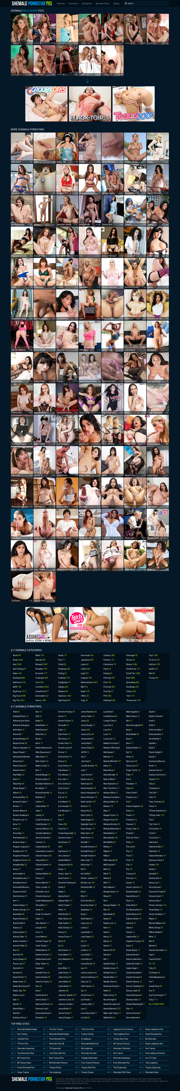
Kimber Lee (88, 883)
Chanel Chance (44, 856)
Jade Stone (64, 973)
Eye (61, 815)
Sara (129, 946)
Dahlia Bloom (43, 950)
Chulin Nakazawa (45, 901)
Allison (17, 793)
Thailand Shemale (89, 1058)
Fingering (64, 669)
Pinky (130, 842)
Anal (17, 655)
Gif (60, 847)
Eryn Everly (63, 788)
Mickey (108, 847)
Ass (17, 664)
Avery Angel (19, 959)
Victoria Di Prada (157, 892)
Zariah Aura (155, 986)
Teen (130, 696)
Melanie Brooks (112, 824)
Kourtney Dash (88, 905)
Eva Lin (62, 797)
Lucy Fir (108, 730)
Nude (85, 691)
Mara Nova (109, 770)
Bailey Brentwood (21, 986)
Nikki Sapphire (133, 712)
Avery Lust (19, 964)
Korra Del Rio (88, 901)
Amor (17, 824)
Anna (16, 869)
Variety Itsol (155, 878)
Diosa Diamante (43, 1013)
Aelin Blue (18, 730)
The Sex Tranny (56, 1029)
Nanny (108, 941)
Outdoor (109, 655)
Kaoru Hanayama (90, 793)
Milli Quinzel (110, 865)
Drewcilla (63, 725)
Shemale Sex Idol (88, 1053)
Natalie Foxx (110, 973)
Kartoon (86, 806)
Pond (129, 856)
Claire (39, 919)
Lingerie (86, 678)
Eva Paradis (64, 806)
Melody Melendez (112, 829)
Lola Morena (110, 716)
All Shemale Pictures (58, 1063)
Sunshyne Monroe (158, 761)
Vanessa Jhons (156, 860)
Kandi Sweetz (88, 788)
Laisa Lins (86, 923)
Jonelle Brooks (89, 766)
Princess (131, 878)
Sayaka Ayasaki (134, 973)
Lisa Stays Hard (89, 1013)
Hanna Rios (64, 896)
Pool (107, 682)
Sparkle (153, 743)
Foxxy (62, 824)
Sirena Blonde (133, 1017)
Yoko (152, 968)
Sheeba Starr (133, 1000)
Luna (107, 734)
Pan (128, 779)
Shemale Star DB (56, 1044)
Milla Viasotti (110, 860)
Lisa (84, 1008)
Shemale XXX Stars (122, 1072)
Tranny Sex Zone (120, 1039)
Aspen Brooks (20, 919)
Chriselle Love (42, 892)
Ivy (60, 964)
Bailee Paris (19, 982)
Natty (107, 991)
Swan (153, 766)
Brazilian (41, 669)
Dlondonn (41, 1017)
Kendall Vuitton (88, 856)
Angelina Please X (22, 856)
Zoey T (153, 1000)
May (107, 811)
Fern (61, 820)
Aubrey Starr (20, 937)
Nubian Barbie (133, 748)
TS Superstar (55, 1048)
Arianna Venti (20, 892)
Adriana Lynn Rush (22, 721)
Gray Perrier (64, 878)
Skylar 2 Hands (156, 716)
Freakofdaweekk (67, 833)
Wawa (153, 919)
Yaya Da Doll (155, 959)
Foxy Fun (63, 829)
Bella (39, 721)
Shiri (129, 1008)
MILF (84, 687)
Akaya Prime (20, 743)
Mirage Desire (111, 892)
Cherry (40, 878)
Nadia (107, 919)
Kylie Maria (87, 919)
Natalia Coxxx (111, 968)
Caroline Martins (44, 833)
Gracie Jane (64, 874)
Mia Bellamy (110, 833)
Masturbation (89, 682)
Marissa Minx (111, 802)
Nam (107, 928)
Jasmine (63, 991)
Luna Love (109, 739)
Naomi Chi (109, 950)
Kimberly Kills (88, 887)
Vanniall (153, 874)
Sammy (131, 923)
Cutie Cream (42, 946)
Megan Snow (111, 820)
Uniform (154, 664)
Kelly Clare (87, 833)
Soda (152, 721)
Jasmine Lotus (66, 1000)
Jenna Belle (64, 1008)
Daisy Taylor (42, 964)
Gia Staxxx (64, 842)
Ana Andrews (20, 838)
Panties (109, 660)
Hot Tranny (118, 1053)
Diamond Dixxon (44, 1004)
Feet (61, 660)
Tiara (152, 797)
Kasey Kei (86, 811)
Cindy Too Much (43, 914)
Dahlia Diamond (43, 959)
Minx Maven (110, 887)
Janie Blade (64, 986)
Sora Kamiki (155, 739)
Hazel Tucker (64, 905)
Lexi (84, 968)
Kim (83, 869)
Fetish (62, 664)
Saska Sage (132, 968)
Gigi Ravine (64, 851)
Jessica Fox (87, 734)
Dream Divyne (65, 721)
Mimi (107, 869)
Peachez (131, 820)
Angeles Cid (20, 851)
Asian (18, 660)
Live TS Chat (150, 1058)
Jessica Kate (87, 739)
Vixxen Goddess (157, 914)
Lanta (85, 928)
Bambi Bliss (19, 1008)
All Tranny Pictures (121, 1044)
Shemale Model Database (28, 1029)
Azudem (17, 973)
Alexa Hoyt (18, 761)
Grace (62, 869)
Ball (16, 1000)
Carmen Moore (44, 829)
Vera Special (155, 887)
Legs (85, 673)
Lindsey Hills (87, 1004)
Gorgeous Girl (65, 865)
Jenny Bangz (88, 725)
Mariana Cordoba (113, 797)
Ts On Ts (154, 660)
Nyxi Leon (131, 761)
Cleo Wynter (42, 923)
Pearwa (131, 824)
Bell (38, 716)
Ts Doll (152, 833)
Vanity (152, 869)
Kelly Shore (87, 838)
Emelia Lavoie (65, 748)
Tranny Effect (55, 1067)
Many (107, 766)
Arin (16, 901)
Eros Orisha (64, 784)
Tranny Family (87, 1034)
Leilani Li (86, 950)
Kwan (84, 914)
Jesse (85, 730)
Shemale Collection (121, 1048)
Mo (106, 901)
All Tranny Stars (24, 1063)
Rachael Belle (133, 892)
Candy (40, 815)
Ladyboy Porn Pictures (123, 1029)
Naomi (108, 946)
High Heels (64, 700)
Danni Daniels (43, 977)
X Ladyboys (86, 1039)
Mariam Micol (111, 793)
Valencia (153, 842)
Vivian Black (155, 910)
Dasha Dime (42, 995)
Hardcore (64, 696)
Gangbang (64, 682)
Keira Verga (88, 829)
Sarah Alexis (133, 950)
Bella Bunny (42, 730)
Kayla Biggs (87, 820)
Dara (38, 991)
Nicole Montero (112, 1008)
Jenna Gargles (66, 1017)
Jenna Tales (87, 716)
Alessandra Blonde (22, 757)
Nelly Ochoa (110, 995)
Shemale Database (121, 1058)
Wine (152, 937)
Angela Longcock (21, 847)
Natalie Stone (110, 982)
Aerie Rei (17, 734)
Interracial (87, 655)
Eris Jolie (63, 779)
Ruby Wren (131, 905)
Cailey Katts (42, 806)
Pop (129, 865)
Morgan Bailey (112, 905)
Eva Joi (62, 793)
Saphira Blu (132, 937)
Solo (130, 678)
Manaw (108, 757)
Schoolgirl (132, 655)
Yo (152, 964)
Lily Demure (87, 995)
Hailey (61, 892)
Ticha (152, 806)
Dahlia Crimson (44, 955)
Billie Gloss (42, 757)
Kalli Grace (87, 784)
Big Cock (19, 696)
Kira (83, 892)
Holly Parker (64, 923)
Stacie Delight (156, 752)
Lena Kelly (86, 955)
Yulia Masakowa (157, 977)
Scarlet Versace (134, 977)
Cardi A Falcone (44, 820)
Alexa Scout (19, 766)
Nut (129, 752)
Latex (84, 664)
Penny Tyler (132, 829)
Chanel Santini (43, 865)
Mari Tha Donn (111, 788)
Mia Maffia (109, 842)
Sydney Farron (156, 770)
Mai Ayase (109, 752)
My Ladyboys (87, 1048)
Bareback (19, 678)
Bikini (40, 655)
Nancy (108, 937)
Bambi (17, 1004)
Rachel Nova (133, 896)
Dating (116, 3)
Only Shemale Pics (153, 1034)
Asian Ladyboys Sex (154, 1044)
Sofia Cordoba (156, 730)
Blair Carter (42, 761)
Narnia (107, 955)
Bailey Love (18, 995)
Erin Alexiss (64, 775)
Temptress (154, 788)
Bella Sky (41, 734)
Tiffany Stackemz (157, 811)
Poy (129, 869)
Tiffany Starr (156, 815)
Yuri (151, 982)
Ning (129, 730)
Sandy (130, 932)
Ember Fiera (65, 743)
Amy (16, 829)
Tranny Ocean (87, 1072)
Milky (107, 856)
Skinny (131, 664)
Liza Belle (108, 712)
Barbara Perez (20, 1017)
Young (153, 678)
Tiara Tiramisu (156, 802)
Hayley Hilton (65, 901)
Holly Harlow (65, 919)
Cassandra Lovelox (45, 851)
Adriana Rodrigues (22, 725)
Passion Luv (132, 797)
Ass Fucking (19, 669)
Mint (107, 883)
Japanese (87, 660)
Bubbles (40, 797)
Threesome (133, 700)
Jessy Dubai (87, 748)
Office (85, 696)
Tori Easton (155, 829)
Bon (39, 770)
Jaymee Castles (66, 1004)
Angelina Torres (22, 860)
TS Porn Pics (22, 1044)
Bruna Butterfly (44, 793)
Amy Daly (18, 833)
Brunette (41, 673)
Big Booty (19, 691)
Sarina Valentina (135, 959)
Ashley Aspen (20, 905)
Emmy (62, 761)
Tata (152, 784)
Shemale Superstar (25, 1048)
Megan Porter (111, 815)
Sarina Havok (132, 955)
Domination (42, 696)
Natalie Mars (110, 977)
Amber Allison (20, 811)
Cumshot (42, 687)
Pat (128, 802)
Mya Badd (109, 914)
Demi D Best (42, 1000)
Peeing (108, 673)
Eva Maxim (64, 802)
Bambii (17, 1013)
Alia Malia (18, 775)
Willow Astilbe (156, 932)
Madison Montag (112, 748)
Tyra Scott (155, 838)
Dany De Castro (44, 982)
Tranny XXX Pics (88, 1067)
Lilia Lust (86, 982)
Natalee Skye (111, 964)
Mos (107, 910)
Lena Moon (86, 959)
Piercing (109, 678)
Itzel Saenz (64, 950)
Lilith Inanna (87, 986)
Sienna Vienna (133, 1013)
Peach (130, 815)
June (84, 770)
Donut (62, 716)
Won (151, 941)
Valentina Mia (156, 847)
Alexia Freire (19, 770)
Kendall (85, 842)
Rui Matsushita (134, 910)
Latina (85, 669)
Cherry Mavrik (43, 883)
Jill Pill (85, 752)
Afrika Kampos (21, 739)
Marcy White (110, 779)
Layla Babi (87, 932)
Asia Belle (18, 914)
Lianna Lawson (89, 973)
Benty (39, 739)
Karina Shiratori (89, 797)
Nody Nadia (132, 734)
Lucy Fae (108, 725)
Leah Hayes (87, 937)
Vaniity (154, 865)
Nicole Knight (110, 1000)
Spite (152, 748)
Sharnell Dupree (134, 995)
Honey (62, 932)
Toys (153, 655)
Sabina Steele (133, 919)
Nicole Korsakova (112, 1004)
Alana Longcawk (21, 748)
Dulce (62, 730)
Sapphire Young (135, 941)
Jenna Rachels (89, 712)
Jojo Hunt (86, 761)
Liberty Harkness (89, 977)
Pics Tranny (22, 1034)
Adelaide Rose (20, 716)
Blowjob (42, 664)
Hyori (61, 941)
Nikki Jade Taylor (112, 1013)
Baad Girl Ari (19, 977)
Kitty (84, 896)
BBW (17, 687)
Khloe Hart (87, 860)
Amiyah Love (20, 820)
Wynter (153, 946)
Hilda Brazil (64, 914)
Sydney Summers (157, 775)
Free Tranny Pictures (90, 1063)
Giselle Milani (64, 860)
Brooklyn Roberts (44, 784)
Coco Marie (41, 937)
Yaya (152, 955)
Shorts (130, 660)
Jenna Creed (65, 1013)
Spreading (132, 682)
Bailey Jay (19, 991)
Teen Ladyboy (151, 1063)
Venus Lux (155, 883)
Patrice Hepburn (134, 806)
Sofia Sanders (156, 734)
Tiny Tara (154, 824)
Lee (84, 941)
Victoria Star (155, 901)
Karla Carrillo (88, 802)
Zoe (152, 991)
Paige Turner (133, 770)
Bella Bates (42, 725)
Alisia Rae (18, 784)
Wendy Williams (157, 923)
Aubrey (17, 928)
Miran (107, 896)
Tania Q (154, 779)
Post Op (108, 691)
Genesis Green (65, 838)
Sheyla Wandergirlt (135, 1004)
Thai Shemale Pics (57, 1039)
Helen (62, 910)
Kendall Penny (88, 851)
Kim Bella (86, 874)
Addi (16, 712)
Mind (107, 874)
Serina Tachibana (135, 986)
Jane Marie (64, 982)
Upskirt (153, 669)
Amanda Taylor (20, 802)
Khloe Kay (86, 865)
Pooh (129, 860)
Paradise (131, 784)
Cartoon (40, 842)
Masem (108, 806)
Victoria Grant (156, 896)
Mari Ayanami (111, 784)
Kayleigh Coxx (88, 824)
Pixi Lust (130, 847)
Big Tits (18, 700)
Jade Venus (64, 977)
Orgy (84, 700)
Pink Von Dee (132, 838)
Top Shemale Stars (25, 1053)
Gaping (63, 687)
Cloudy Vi (41, 928)
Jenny (85, 721)
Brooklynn (41, 788)
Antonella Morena (22, 887)
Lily (83, 991)
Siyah (152, 712)
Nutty (130, 757)
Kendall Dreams (89, 847)
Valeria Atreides (157, 856)
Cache (40, 802)
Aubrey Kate (20, 932)
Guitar (61, 887)
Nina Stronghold (134, 725)
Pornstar (109, 687)
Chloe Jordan (43, 887)
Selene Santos (134, 982)
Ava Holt (18, 955)
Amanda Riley (20, 797)
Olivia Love (132, 766)
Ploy (129, 851)
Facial (62, 655)
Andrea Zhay (19, 842)
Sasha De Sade (134, 964)
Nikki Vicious (133, 716)
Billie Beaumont (43, 752)
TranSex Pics (23, 1039)
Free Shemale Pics (121, 1063)
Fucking (64, 678)
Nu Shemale (150, 1039)
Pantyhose (110, 664)
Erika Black (64, 770)
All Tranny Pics (23, 1058)
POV (107, 696)
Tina (151, 820)
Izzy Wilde (64, 968)
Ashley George (21, 910)
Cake (39, 811)
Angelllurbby (20, 865)
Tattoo (131, 691)
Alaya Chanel (19, 752)
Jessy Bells (86, 743)
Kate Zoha (87, 815)
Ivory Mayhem (65, 959)
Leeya (85, 946)
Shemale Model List (90, 1044)
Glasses (63, 691)
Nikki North (110, 1017)
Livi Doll (85, 1017)
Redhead (109, 700)
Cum (40, 682)
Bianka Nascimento (45, 748)
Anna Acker (19, 874)
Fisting (62, 673)
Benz (39, 743)
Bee (39, 712)
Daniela (40, 968)
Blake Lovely (42, 766)
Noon (129, 743)
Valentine (154, 851)
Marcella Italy (111, 775)
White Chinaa (156, 928)
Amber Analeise (21, 815)
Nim (129, 721)
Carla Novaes (43, 824)
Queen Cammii (134, 887)
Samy (129, 928)
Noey (129, 739)
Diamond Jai (42, 1008)
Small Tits (133, 673)
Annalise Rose (20, 883)
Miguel (108, 851)
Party (107, 669)
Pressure (131, 874)
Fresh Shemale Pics (26, 1067)
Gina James (64, 856)
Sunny (152, 757)
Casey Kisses (43, 847)
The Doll (153, 793)
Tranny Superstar (153, 1067)
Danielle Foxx (43, 973)
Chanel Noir (42, 860)
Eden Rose (64, 734)
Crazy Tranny (23, 1072)
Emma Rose (65, 757)
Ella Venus (64, 739)
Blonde (41, 660)
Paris (129, 788)
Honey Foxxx (65, 937)
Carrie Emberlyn (43, 838)
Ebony (41, 700)
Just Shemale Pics (57, 1053)
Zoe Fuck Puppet (157, 995)
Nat (106, 959)
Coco (39, 932)
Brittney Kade (43, 779)
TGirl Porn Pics (87, 1029)
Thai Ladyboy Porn (121, 1034)
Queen (130, 883)
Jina (83, 757)
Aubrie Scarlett (20, 941)
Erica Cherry (65, 766)
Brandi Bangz (43, 775)
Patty (130, 811)
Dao (39, 986)
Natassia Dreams (113, 986)
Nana (107, 932)
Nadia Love (110, 923)
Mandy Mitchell (112, 761)
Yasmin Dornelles (158, 950)
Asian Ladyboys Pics (154, 1029)
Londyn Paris (110, 721)
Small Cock (133, 669)
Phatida (130, 833)
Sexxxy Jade (133, 991)
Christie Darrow (43, 896)
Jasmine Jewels (67, 995)
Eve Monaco (65, 811)
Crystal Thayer (43, 941)
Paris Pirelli (131, 793)
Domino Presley (66, 712)
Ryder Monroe (133, 914)
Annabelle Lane (21, 878)
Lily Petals (86, 1000)
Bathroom (19, 682)
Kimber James (89, 878)
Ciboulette (41, 905)
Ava (16, 950)
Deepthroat (42, 691)
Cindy (39, 910)
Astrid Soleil (19, 923)
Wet (152, 673)
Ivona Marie (64, 955)
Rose (129, 901)
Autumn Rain (20, 946)
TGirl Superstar (120, 1067)
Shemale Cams (102, 3)
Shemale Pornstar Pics (74, 1088)
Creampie (42, 678)
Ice (60, 946)
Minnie (107, 878)
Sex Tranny (150, 1048)
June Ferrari (87, 775)
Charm (39, 869)
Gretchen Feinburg (67, 883)
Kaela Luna (87, 779)
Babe (17, 673)
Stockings (132, 687)
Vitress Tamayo (157, 905)
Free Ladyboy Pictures (155, 1053)
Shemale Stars (151, 1072)
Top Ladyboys (55, 1072)
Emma (62, 752)
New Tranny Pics (56, 1058)
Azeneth (18, 968)
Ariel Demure (20, 896)
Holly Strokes (65, 928)
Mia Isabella (111, 838)
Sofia (152, 725)
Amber (17, 806)
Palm (129, 775)
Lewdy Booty (88, 964)
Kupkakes (86, 910)
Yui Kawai (154, 973)
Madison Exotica (112, 743)
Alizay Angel (20, 788)
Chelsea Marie (43, 874)
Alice (16, 779)
